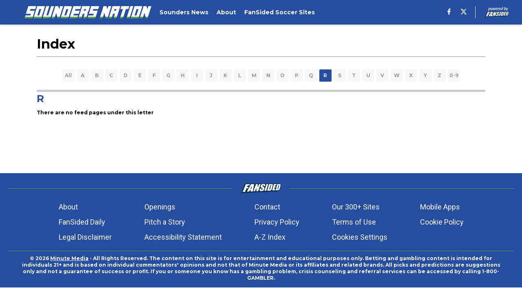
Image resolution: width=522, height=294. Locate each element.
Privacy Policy (276, 222)
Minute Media (69, 258)
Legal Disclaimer (85, 237)
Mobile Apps (440, 207)
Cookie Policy (442, 222)
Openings (159, 207)
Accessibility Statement (183, 237)
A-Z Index (269, 237)
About (68, 207)
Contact (267, 207)
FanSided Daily (82, 222)
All (68, 75)
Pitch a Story (164, 222)
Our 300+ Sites (356, 207)
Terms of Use (354, 222)
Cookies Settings (359, 237)
